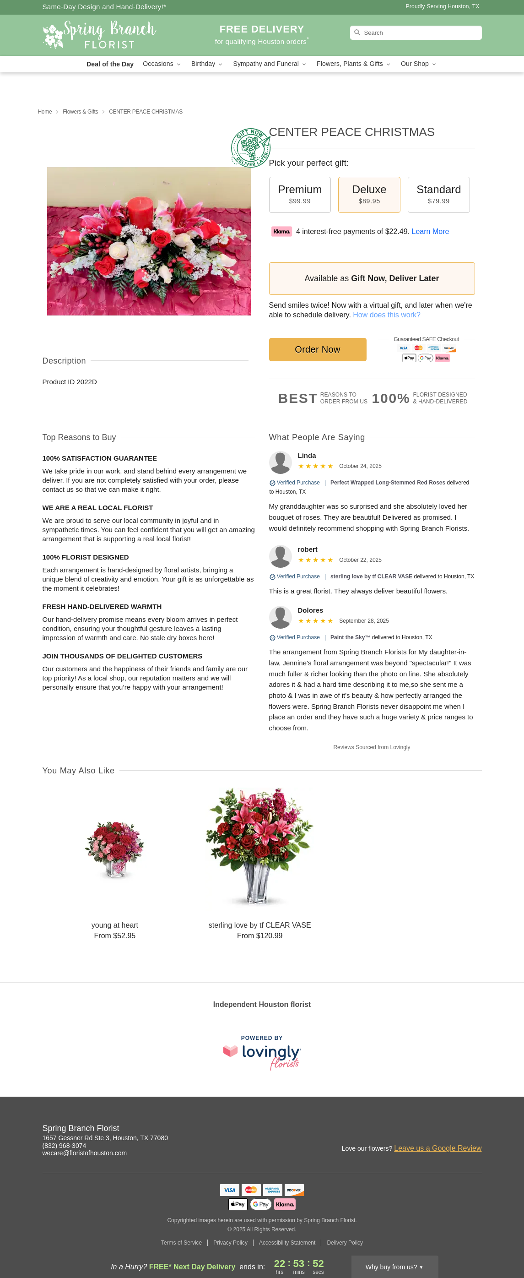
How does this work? (387, 315)
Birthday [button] (207, 64)
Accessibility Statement (287, 1242)
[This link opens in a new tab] (262, 1053)
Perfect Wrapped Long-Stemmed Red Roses (387, 482)
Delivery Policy (345, 1242)
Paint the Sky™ (350, 637)
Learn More (430, 231)
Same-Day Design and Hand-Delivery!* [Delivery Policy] (105, 7)
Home (45, 112)
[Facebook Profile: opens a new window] (475, 1129)
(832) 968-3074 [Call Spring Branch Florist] (64, 1145)
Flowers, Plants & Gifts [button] (354, 64)
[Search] (416, 33)
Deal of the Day (110, 64)
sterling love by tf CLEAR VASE (371, 576)
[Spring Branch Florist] (108, 35)
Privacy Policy (230, 1242)
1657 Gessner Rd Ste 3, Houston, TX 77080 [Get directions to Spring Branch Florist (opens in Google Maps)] (105, 1138)
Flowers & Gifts (80, 112)
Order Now (317, 349)
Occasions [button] (162, 64)
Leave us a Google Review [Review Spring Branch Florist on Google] (437, 1148)
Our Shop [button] (419, 64)
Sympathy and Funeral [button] (270, 64)
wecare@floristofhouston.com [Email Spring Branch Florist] (85, 1153)
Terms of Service (181, 1242)
